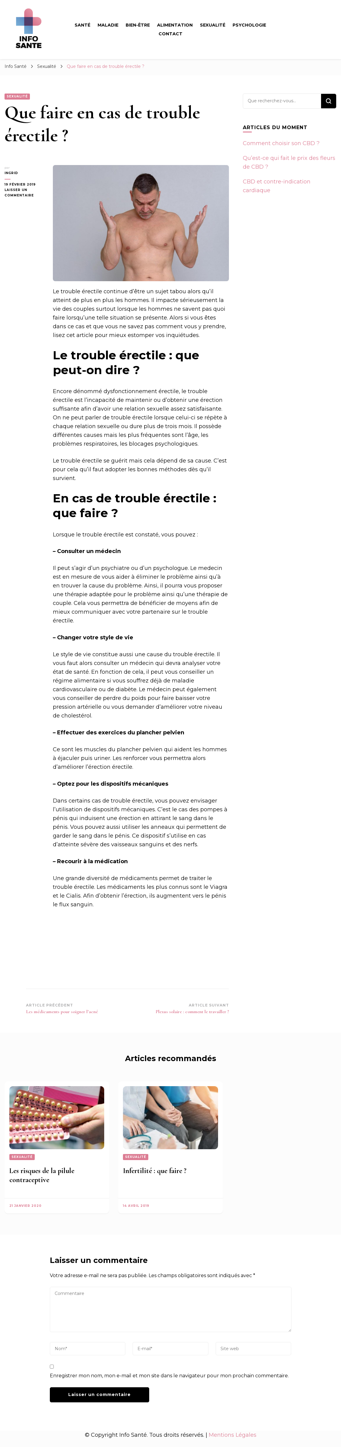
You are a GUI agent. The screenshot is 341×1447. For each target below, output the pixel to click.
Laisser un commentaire (24, 193)
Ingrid (11, 173)
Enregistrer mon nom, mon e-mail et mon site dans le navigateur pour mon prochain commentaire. (169, 1376)
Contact (170, 34)
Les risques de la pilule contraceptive (41, 1175)
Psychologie (249, 25)
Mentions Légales (232, 1435)
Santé (82, 25)
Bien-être (138, 25)
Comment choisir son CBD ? (281, 143)
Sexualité (212, 25)
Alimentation (175, 25)
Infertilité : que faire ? (154, 1170)
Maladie (108, 25)
